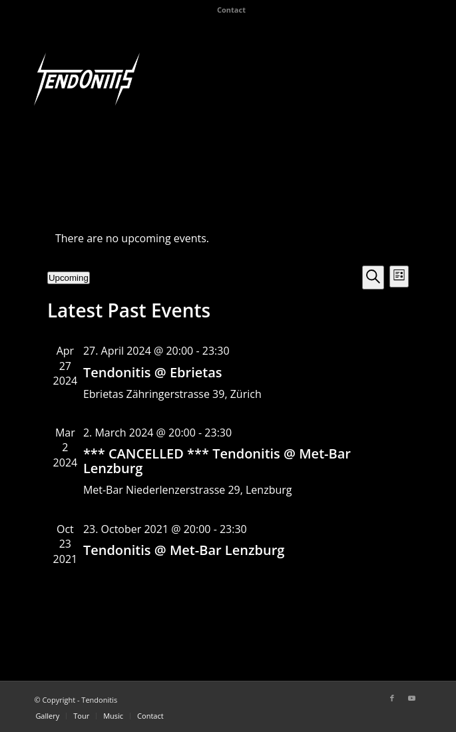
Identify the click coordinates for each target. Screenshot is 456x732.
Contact (231, 10)
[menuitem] (231, 10)
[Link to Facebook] (392, 698)
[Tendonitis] (87, 79)
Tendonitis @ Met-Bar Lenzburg (183, 550)
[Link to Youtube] (412, 698)
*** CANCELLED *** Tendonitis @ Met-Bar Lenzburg (217, 461)
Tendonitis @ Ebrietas (152, 372)
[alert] (228, 238)
